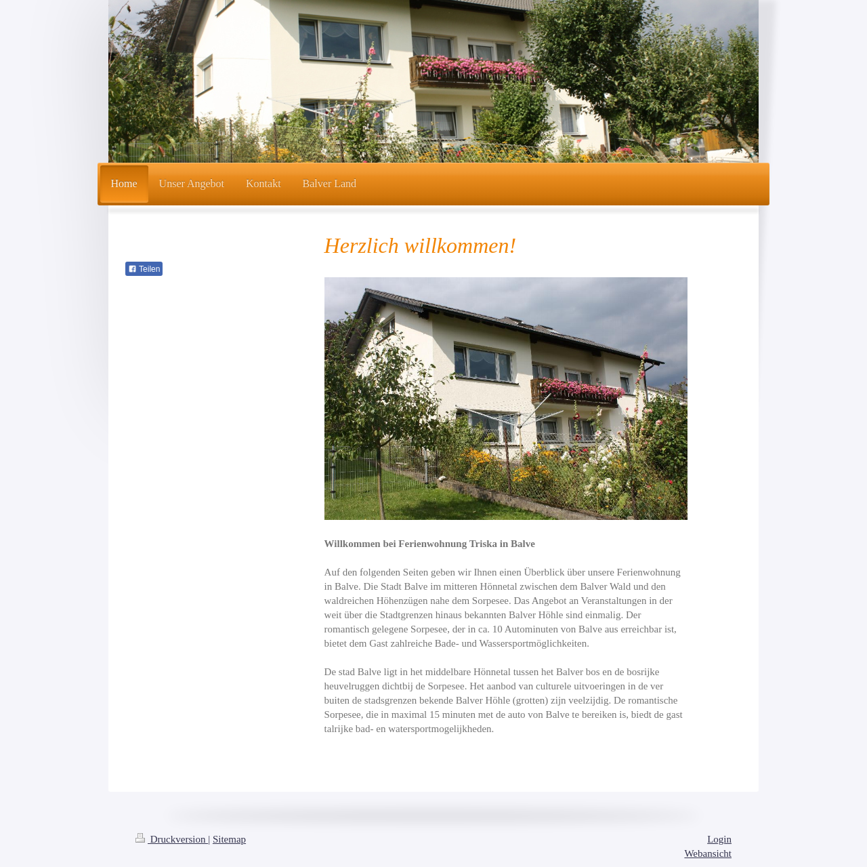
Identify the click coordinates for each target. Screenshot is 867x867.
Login (719, 839)
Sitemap (229, 839)
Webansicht (708, 853)
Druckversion (171, 839)
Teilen (144, 269)
